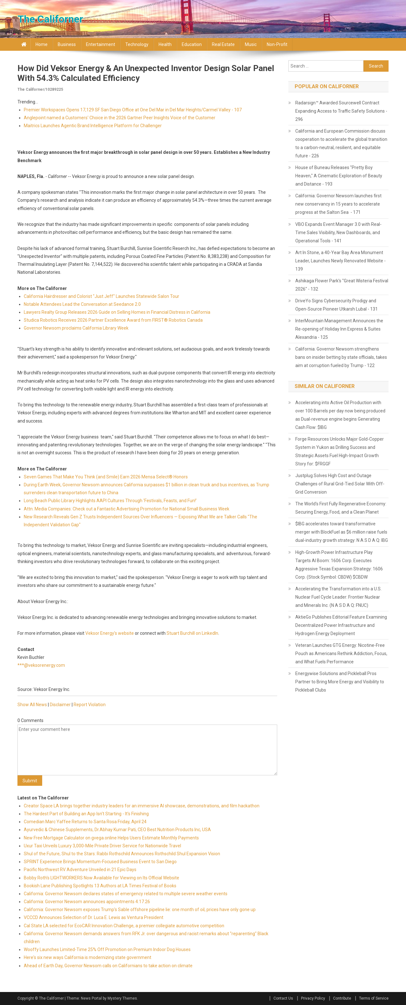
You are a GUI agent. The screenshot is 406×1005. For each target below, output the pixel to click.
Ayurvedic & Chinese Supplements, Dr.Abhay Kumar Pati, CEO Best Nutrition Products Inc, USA (117, 829)
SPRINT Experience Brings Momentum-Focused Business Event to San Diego (100, 861)
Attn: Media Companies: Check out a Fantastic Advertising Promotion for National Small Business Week (126, 508)
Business (67, 44)
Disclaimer (60, 704)
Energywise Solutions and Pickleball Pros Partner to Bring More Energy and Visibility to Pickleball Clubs (339, 682)
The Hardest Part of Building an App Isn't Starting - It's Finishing (86, 813)
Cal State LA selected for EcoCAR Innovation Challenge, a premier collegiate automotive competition (124, 925)
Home (42, 44)
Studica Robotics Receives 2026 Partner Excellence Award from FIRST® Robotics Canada (113, 320)
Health (165, 44)
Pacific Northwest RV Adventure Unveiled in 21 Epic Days (80, 869)
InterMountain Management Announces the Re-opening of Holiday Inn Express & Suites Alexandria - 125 (339, 329)
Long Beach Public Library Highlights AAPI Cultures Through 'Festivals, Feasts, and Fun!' (110, 500)
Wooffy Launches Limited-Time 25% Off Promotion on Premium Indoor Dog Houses (107, 949)
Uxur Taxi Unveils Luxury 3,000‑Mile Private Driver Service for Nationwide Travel (102, 845)
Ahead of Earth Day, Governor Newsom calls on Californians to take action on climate (108, 965)
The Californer (50, 19)
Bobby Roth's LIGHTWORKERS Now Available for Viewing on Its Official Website (101, 877)
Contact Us (283, 998)
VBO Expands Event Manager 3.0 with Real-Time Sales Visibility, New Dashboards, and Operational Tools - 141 (338, 232)
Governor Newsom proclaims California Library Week (76, 328)
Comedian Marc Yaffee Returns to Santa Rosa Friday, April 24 (85, 821)
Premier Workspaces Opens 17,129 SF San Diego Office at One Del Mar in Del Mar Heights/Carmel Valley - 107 (133, 109)
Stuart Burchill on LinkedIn (192, 633)
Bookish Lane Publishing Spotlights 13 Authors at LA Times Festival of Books (100, 885)
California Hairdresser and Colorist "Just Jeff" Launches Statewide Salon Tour (101, 296)
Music (251, 44)
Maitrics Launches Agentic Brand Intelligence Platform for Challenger (93, 125)
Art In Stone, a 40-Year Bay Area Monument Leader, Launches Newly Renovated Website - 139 (340, 261)
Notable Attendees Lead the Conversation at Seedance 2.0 (82, 304)
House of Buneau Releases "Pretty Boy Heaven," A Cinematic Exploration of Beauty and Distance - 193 (338, 176)
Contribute (342, 998)
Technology (136, 44)
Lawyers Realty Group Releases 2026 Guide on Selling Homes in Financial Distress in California (117, 312)
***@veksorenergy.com (41, 665)
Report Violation (90, 704)
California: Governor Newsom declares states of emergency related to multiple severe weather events (125, 893)
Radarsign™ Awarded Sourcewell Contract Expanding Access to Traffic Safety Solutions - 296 (341, 111)
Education (192, 44)
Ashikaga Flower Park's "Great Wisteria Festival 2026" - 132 (341, 285)
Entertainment (100, 44)
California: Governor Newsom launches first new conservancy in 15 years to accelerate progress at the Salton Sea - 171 (338, 204)
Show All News (32, 704)
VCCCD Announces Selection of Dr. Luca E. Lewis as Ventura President (93, 917)
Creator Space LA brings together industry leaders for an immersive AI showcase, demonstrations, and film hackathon (141, 805)
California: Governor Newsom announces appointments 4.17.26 (87, 901)
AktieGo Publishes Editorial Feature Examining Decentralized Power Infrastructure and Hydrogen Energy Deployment (341, 625)
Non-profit (277, 44)
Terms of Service (374, 998)
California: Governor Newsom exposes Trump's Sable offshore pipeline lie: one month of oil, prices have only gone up (140, 909)
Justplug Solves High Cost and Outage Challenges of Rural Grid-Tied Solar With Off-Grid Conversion (339, 484)
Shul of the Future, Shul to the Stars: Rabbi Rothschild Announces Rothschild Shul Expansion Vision (122, 853)
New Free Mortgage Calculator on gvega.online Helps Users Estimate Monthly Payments (111, 837)
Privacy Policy (313, 998)
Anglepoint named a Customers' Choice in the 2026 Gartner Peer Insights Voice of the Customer (119, 117)
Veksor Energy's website (109, 633)
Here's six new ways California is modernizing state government (87, 957)
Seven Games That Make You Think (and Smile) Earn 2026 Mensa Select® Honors (106, 476)
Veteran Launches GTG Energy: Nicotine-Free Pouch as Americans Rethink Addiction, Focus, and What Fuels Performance (341, 653)
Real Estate (223, 44)
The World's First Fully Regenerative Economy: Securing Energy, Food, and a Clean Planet (340, 508)
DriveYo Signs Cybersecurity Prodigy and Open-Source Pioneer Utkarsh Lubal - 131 (336, 305)
